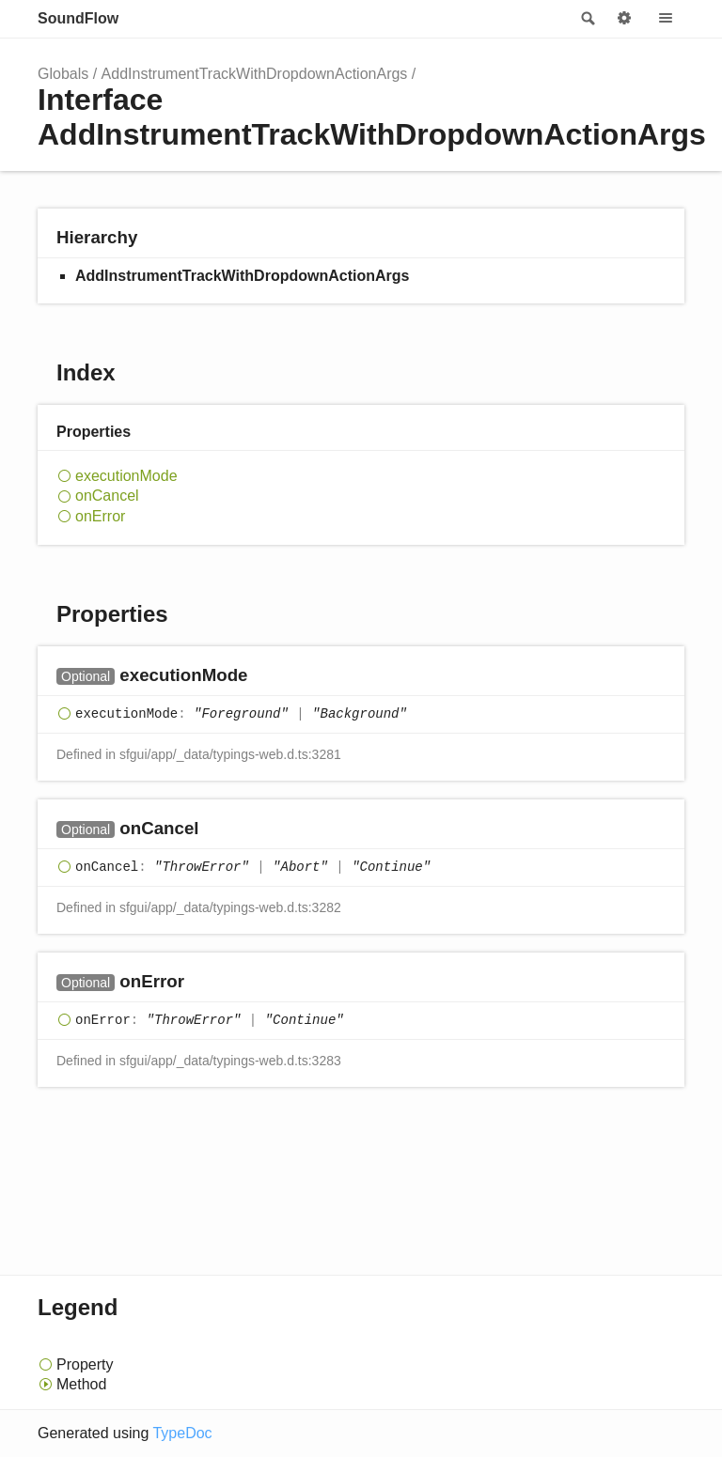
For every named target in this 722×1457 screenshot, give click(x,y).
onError (100, 516)
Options (624, 19)
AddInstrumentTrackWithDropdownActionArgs (255, 74)
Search (586, 19)
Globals (63, 74)
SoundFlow (78, 18)
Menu (665, 19)
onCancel (107, 496)
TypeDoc (182, 1433)
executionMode (126, 476)
